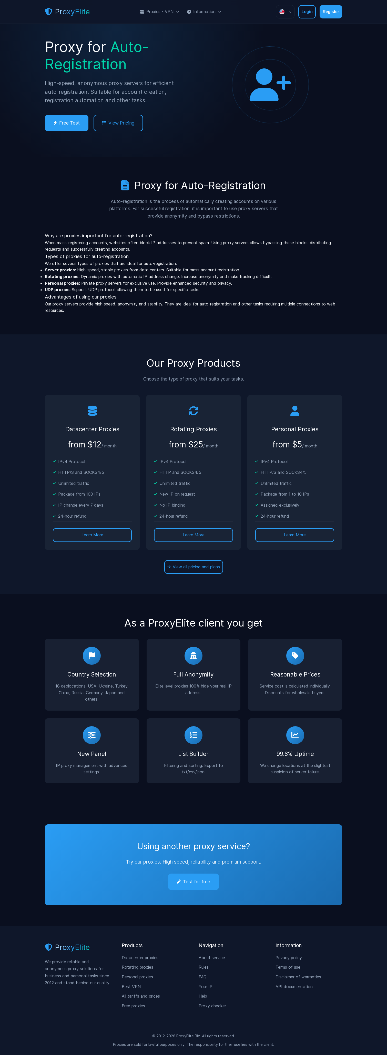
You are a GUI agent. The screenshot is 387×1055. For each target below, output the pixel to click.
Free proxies (133, 1005)
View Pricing (118, 123)
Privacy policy (289, 957)
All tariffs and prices (141, 996)
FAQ (203, 976)
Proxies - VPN (159, 11)
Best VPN (131, 986)
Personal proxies (137, 976)
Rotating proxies (137, 967)
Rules (204, 967)
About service (212, 957)
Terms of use (288, 967)
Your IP (205, 986)
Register (331, 11)
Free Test (67, 123)
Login (307, 11)
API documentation (294, 986)
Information (204, 11)
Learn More (92, 534)
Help (203, 996)
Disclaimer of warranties (298, 976)
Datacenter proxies (140, 957)
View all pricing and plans (193, 566)
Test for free (193, 881)
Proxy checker (212, 1005)
